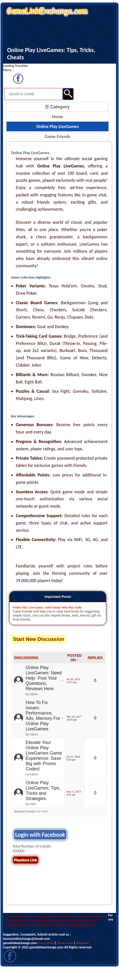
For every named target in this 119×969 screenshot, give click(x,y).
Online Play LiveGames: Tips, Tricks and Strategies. (43, 790)
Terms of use (65, 943)
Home (57, 116)
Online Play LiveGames (57, 126)
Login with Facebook (40, 834)
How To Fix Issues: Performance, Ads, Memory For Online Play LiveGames (43, 715)
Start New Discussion (38, 639)
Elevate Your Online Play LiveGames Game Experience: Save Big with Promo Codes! (44, 755)
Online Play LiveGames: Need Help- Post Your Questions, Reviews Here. (44, 678)
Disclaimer (82, 943)
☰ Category (57, 106)
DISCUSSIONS (26, 658)
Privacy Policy (46, 943)
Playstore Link (25, 860)
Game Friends (57, 136)
